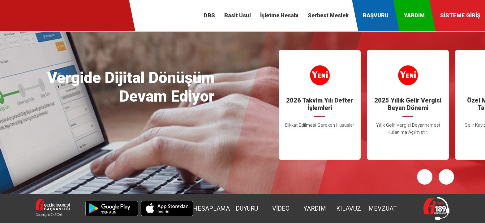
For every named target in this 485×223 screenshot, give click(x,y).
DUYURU (247, 208)
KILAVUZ (348, 208)
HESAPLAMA (211, 208)
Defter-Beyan (23, 15)
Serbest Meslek (328, 15)
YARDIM (314, 208)
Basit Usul (237, 15)
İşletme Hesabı (279, 15)
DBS (209, 15)
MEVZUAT (382, 208)
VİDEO (281, 208)
